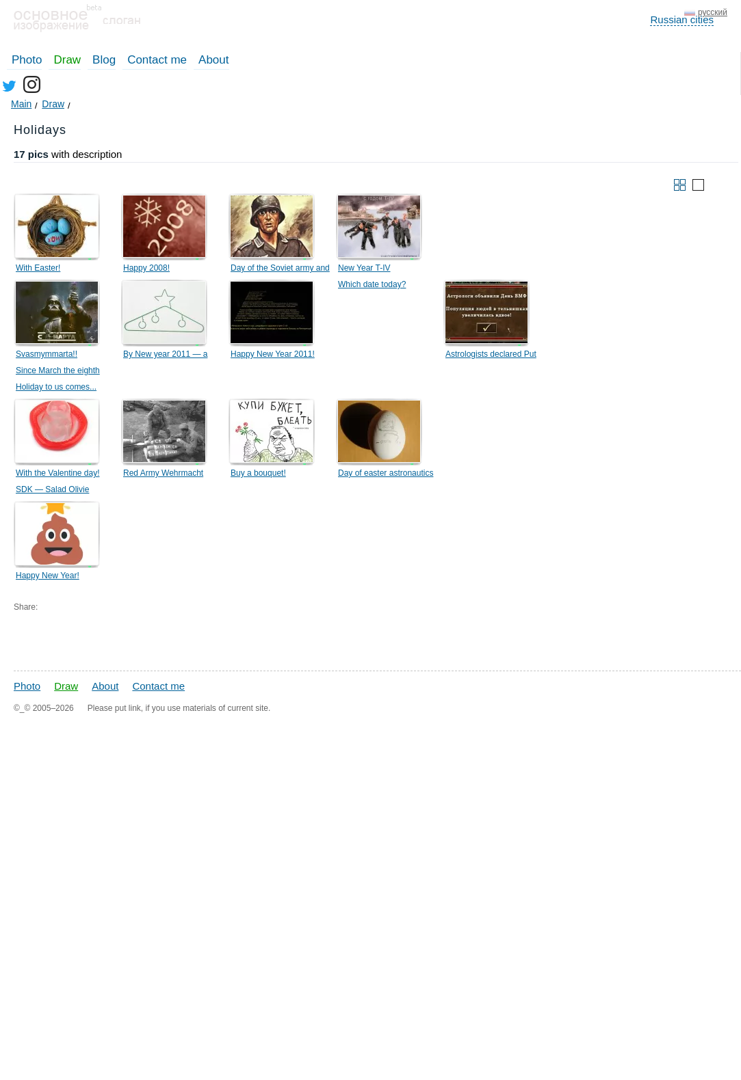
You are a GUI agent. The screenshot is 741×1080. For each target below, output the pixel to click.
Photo (27, 59)
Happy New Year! (47, 575)
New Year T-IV (364, 268)
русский (712, 12)
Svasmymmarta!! (46, 354)
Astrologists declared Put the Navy (490, 356)
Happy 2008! (146, 268)
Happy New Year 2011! (273, 354)
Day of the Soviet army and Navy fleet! (280, 270)
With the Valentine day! (58, 473)
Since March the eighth (58, 370)
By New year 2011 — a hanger (165, 356)
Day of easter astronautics (385, 473)
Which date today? (372, 284)
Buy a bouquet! (258, 473)
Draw (67, 59)
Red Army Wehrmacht (163, 473)
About (213, 59)
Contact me (157, 59)
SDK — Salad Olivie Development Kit (52, 491)
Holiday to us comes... (56, 387)
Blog (104, 59)
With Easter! (38, 268)
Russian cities (682, 19)
